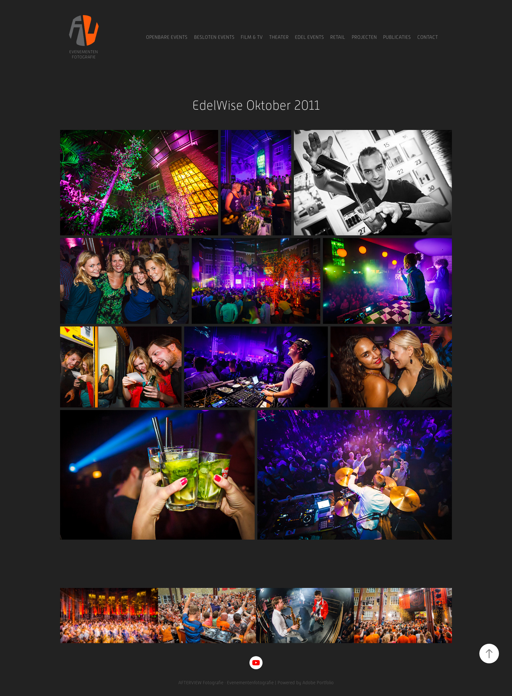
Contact (427, 37)
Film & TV (252, 37)
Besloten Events (214, 37)
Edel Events (309, 37)
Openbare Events (166, 37)
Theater (279, 37)
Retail (337, 37)
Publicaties (397, 37)
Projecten (364, 37)
